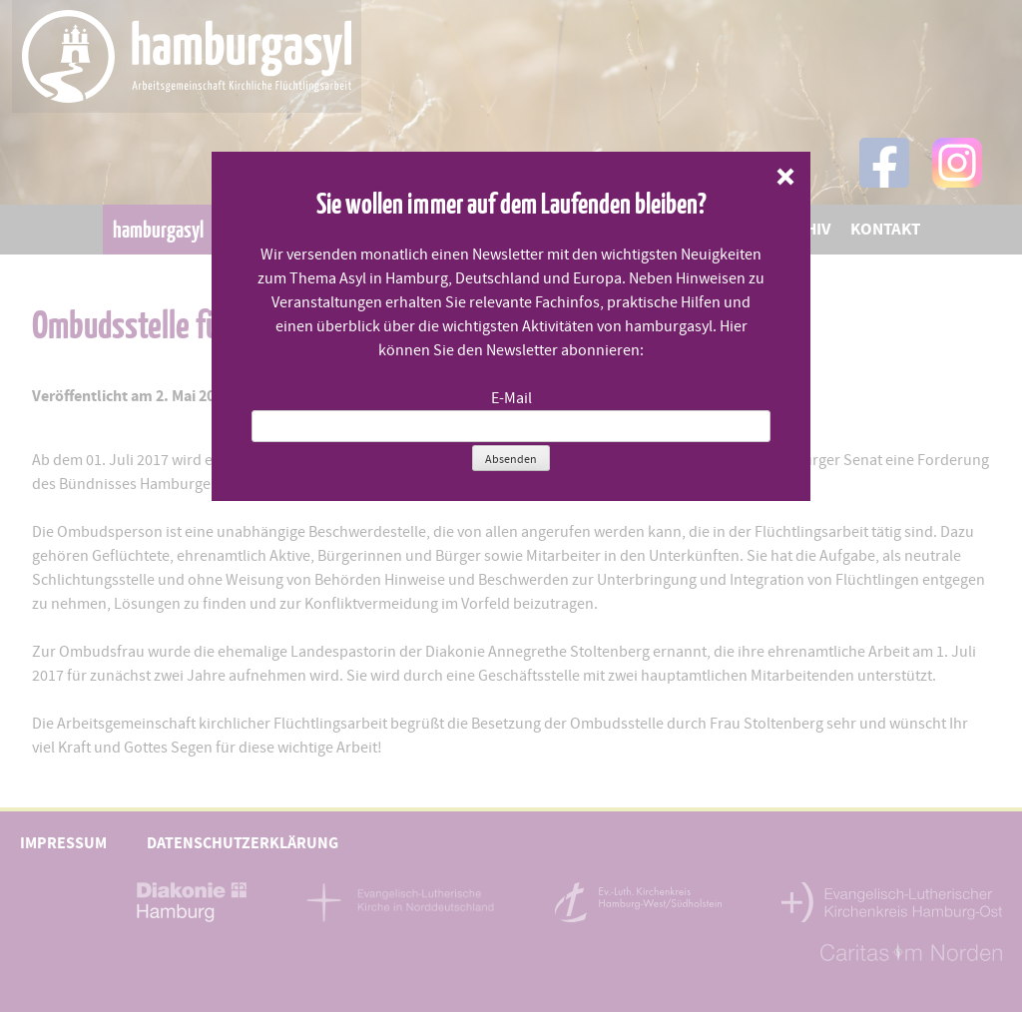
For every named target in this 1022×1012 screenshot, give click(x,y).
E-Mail (511, 398)
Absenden (511, 459)
